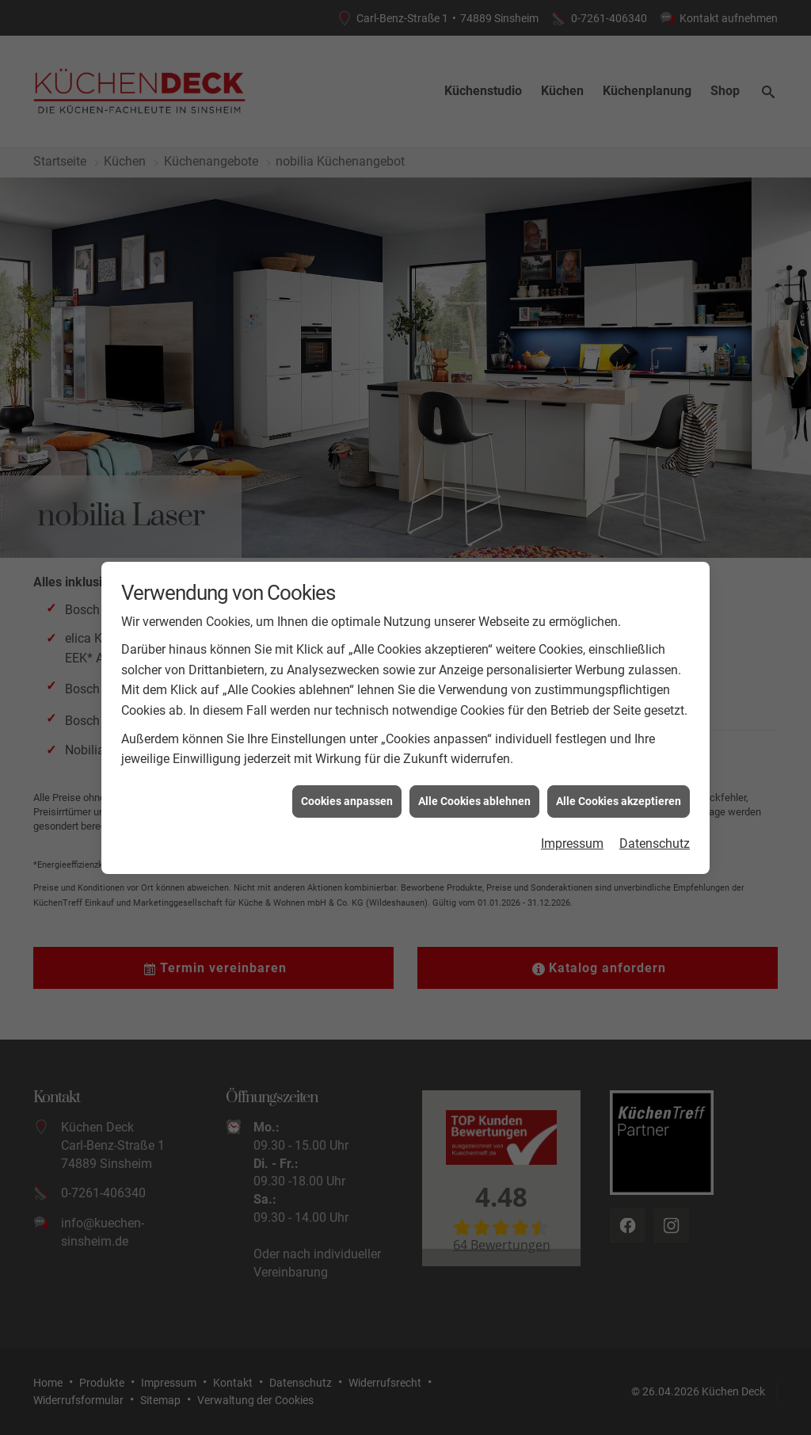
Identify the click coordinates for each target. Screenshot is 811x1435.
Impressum (572, 442)
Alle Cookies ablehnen (474, 399)
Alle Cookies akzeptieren (618, 399)
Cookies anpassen (347, 399)
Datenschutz (654, 442)
